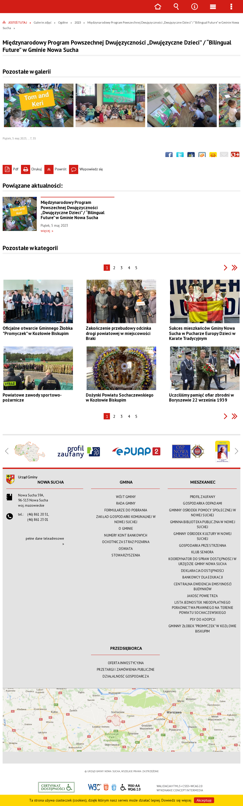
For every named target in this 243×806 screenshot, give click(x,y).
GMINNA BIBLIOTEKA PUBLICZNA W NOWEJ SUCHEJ (202, 524)
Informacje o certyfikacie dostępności (56, 787)
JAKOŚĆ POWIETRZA (202, 596)
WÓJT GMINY (126, 497)
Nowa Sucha (51, 482)
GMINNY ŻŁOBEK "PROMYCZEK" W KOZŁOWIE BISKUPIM (202, 629)
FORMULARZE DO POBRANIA (125, 510)
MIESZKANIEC (202, 482)
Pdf (10, 168)
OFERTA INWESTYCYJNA (126, 663)
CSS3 (114, 786)
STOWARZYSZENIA (126, 555)
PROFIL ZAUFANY (202, 497)
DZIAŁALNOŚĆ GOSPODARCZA (126, 676)
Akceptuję (204, 800)
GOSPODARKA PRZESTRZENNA (202, 545)
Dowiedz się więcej (176, 800)
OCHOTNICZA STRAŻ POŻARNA (126, 542)
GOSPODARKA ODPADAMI (202, 503)
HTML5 (106, 786)
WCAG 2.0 (130, 786)
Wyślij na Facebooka (169, 156)
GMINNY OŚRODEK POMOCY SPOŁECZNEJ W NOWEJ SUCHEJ (202, 513)
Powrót (55, 168)
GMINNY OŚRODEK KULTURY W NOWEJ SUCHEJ (202, 536)
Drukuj (31, 168)
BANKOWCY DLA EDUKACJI (202, 577)
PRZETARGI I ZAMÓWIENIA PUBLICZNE (126, 669)
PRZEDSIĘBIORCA (126, 648)
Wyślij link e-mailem (224, 156)
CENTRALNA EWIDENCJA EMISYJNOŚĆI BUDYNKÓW (202, 587)
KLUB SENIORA (202, 552)
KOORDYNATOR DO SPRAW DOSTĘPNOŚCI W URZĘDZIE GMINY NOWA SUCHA (202, 561)
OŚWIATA (126, 549)
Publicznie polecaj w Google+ (235, 156)
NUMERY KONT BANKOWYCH (125, 535)
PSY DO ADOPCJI (202, 619)
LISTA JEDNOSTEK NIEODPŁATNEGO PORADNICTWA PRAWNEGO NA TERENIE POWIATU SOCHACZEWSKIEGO (202, 607)
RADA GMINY (126, 503)
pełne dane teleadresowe (45, 538)
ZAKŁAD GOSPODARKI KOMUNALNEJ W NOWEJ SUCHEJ (126, 519)
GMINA (126, 482)
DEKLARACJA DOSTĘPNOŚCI (202, 571)
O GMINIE (126, 528)
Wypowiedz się (86, 168)
